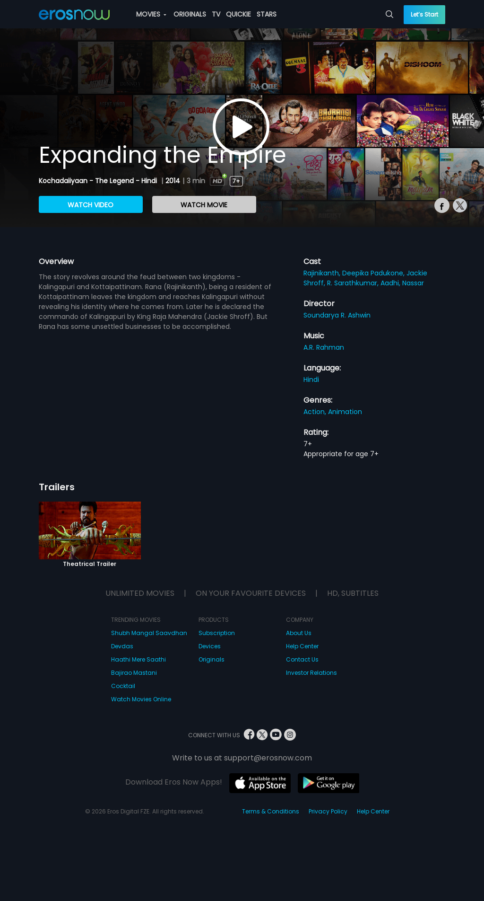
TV (216, 14)
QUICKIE (238, 14)
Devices (210, 646)
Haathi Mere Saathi (138, 659)
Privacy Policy (328, 811)
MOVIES (151, 14)
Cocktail (123, 686)
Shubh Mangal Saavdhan (149, 633)
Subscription (217, 633)
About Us (298, 633)
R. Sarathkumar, (353, 283)
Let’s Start (424, 14)
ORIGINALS (189, 14)
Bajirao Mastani (134, 673)
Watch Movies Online (141, 699)
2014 (172, 181)
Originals (212, 659)
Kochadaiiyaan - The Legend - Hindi (99, 181)
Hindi (311, 379)
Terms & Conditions (270, 811)
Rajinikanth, (322, 273)
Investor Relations (311, 673)
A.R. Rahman (323, 347)
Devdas (122, 646)
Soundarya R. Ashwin (337, 315)
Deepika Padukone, (374, 273)
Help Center (302, 646)
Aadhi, (391, 283)
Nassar (413, 283)
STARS (267, 14)
